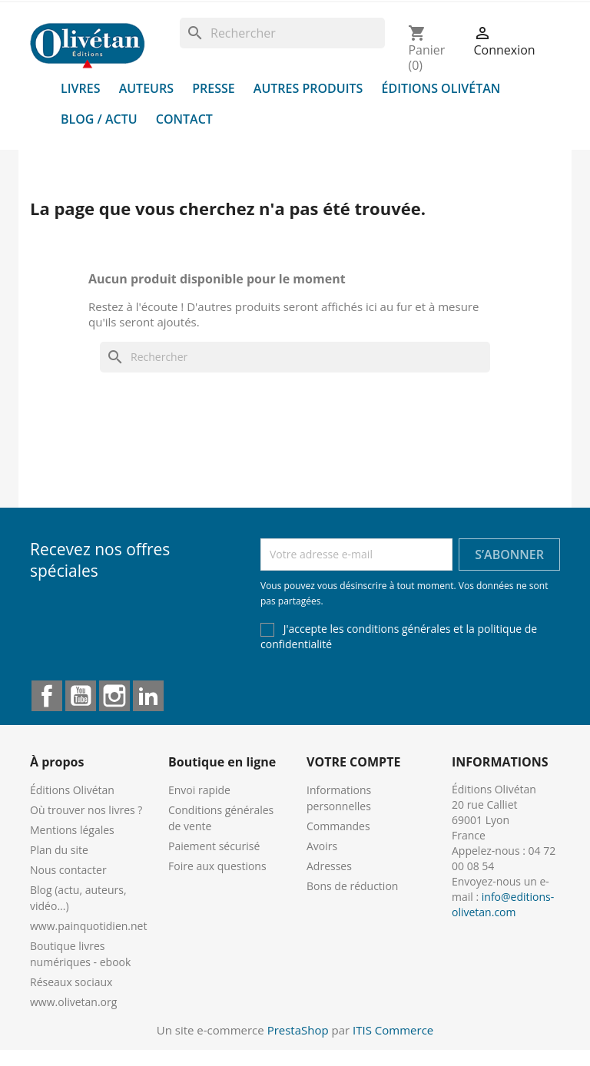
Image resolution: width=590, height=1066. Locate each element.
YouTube (80, 695)
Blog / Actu (99, 119)
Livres (81, 88)
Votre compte (353, 761)
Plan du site (59, 850)
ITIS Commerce (393, 1030)
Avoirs (322, 846)
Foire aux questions (217, 866)
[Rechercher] (282, 33)
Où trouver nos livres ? (86, 810)
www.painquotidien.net (88, 926)
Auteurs (146, 88)
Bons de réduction (352, 886)
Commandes (338, 826)
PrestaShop (298, 1030)
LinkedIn (148, 695)
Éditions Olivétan (441, 88)
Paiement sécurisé (214, 846)
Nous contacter (68, 869)
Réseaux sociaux (71, 982)
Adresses (329, 866)
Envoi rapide (199, 790)
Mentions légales (72, 830)
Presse (213, 88)
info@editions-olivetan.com (503, 904)
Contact (184, 119)
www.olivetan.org (73, 1002)
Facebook (46, 695)
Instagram (114, 695)
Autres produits (308, 88)
